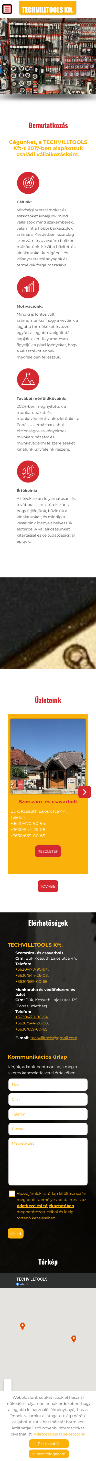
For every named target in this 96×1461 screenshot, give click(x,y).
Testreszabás (49, 1443)
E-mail (25, 1128)
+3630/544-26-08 (31, 975)
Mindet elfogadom (49, 1454)
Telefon (26, 1114)
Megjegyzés (23, 1143)
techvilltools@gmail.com (53, 1037)
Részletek (48, 851)
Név (23, 1084)
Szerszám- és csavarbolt (48, 801)
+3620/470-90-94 (31, 969)
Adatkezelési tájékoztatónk (59, 1434)
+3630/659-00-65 (31, 981)
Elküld (15, 1233)
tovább (48, 886)
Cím (16, 1099)
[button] (84, 792)
